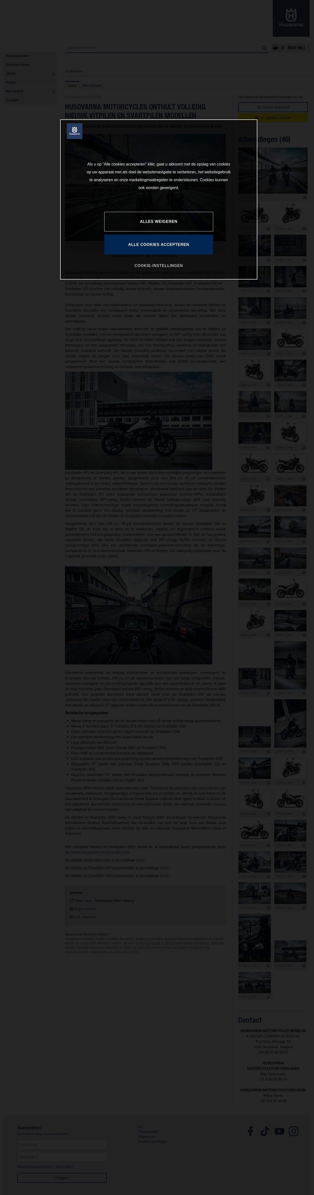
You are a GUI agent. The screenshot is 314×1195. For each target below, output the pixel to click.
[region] (158, 199)
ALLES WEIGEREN (159, 221)
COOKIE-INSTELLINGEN (158, 266)
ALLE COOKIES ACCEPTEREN (158, 244)
